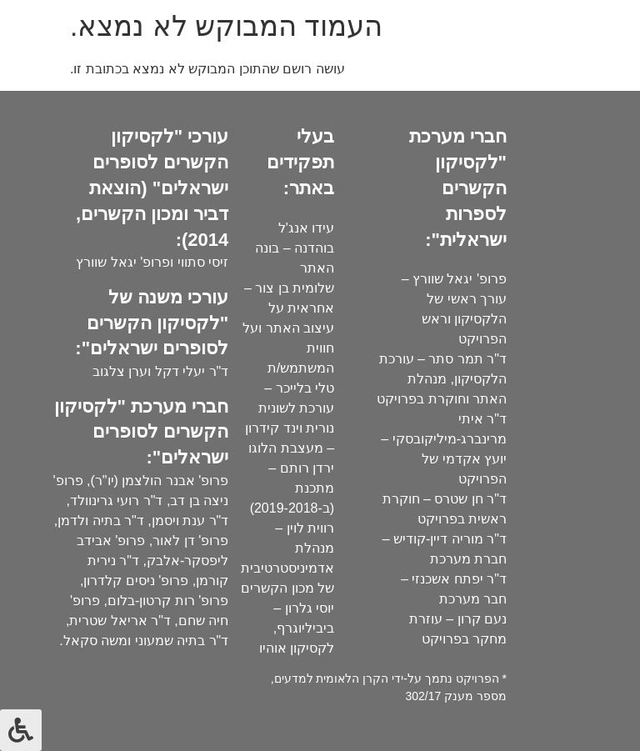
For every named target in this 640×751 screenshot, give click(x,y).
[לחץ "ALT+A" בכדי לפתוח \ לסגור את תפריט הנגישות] (21, 730)
